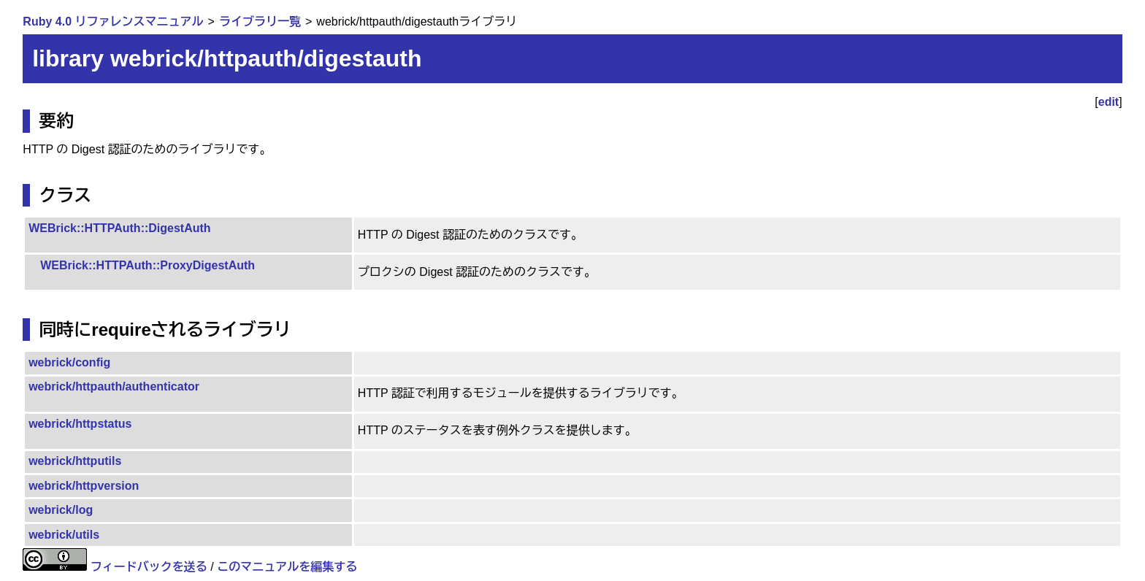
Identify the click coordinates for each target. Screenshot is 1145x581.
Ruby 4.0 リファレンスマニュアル (113, 21)
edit (1108, 102)
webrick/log (60, 510)
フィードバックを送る (149, 567)
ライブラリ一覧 (260, 21)
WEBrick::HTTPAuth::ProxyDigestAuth (147, 265)
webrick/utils (63, 534)
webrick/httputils (74, 461)
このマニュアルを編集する (287, 567)
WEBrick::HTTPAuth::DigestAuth (119, 228)
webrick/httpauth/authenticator (113, 386)
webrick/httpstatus (79, 424)
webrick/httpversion (83, 486)
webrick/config (69, 362)
